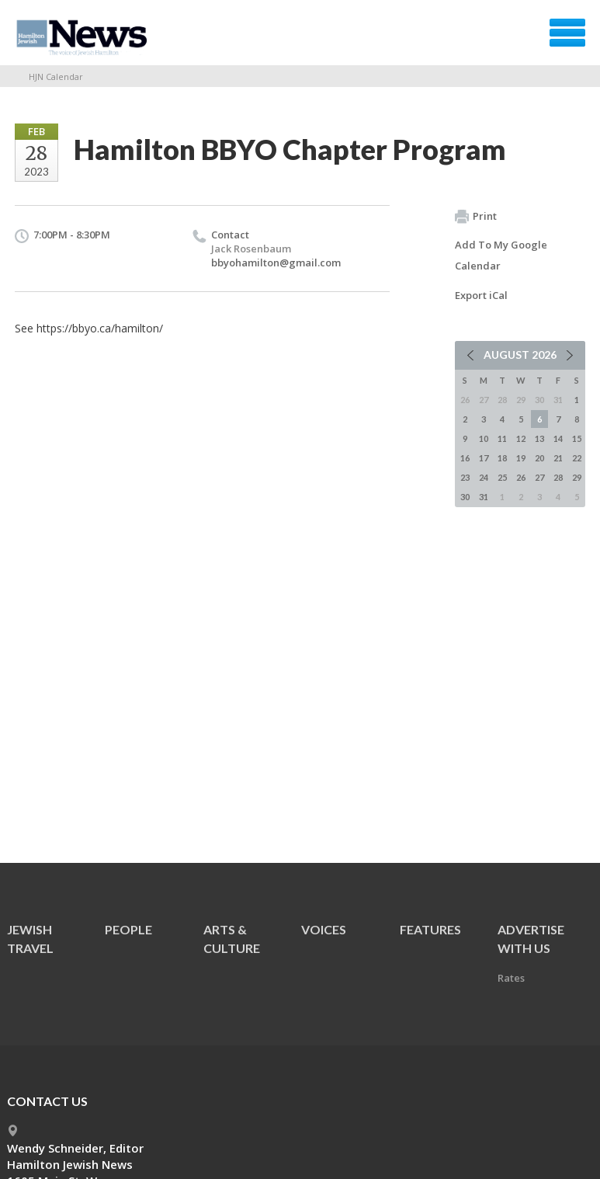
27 (539, 477)
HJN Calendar (56, 76)
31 (483, 497)
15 (576, 438)
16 (465, 458)
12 (520, 438)
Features (430, 929)
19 (520, 458)
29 (576, 477)
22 (576, 458)
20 (539, 458)
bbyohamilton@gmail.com (276, 263)
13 (539, 438)
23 (465, 477)
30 (465, 497)
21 (558, 458)
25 (502, 477)
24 (483, 477)
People (128, 929)
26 (520, 477)
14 (558, 438)
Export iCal (481, 295)
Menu (567, 33)
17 (483, 458)
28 (558, 477)
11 (502, 438)
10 (483, 438)
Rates (511, 978)
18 (502, 458)
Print (476, 216)
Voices (323, 929)
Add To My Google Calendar (501, 255)
